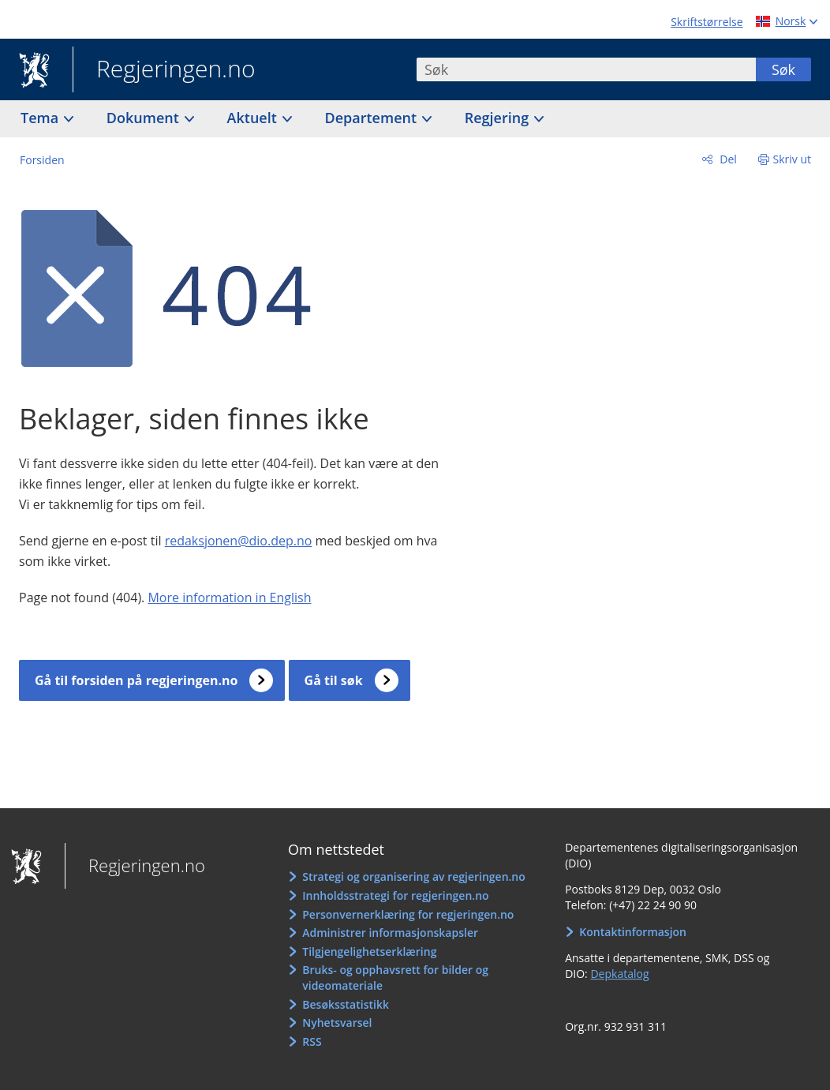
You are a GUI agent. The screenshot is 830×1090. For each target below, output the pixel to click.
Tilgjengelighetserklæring (369, 951)
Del (727, 159)
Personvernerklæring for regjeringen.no (408, 914)
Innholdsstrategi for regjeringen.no (395, 895)
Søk (783, 69)
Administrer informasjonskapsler (390, 932)
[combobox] (586, 69)
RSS (311, 1041)
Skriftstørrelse (706, 21)
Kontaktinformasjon (632, 931)
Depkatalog (619, 973)
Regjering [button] (499, 117)
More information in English (229, 597)
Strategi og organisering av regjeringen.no (413, 876)
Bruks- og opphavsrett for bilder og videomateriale (395, 977)
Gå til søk (334, 680)
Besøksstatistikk (345, 1004)
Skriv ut (792, 159)
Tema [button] (41, 117)
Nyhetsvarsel (337, 1022)
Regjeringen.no (164, 70)
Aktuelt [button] (254, 117)
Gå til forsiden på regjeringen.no (136, 680)
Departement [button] (373, 117)
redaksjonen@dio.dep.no (238, 540)
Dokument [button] (145, 117)
